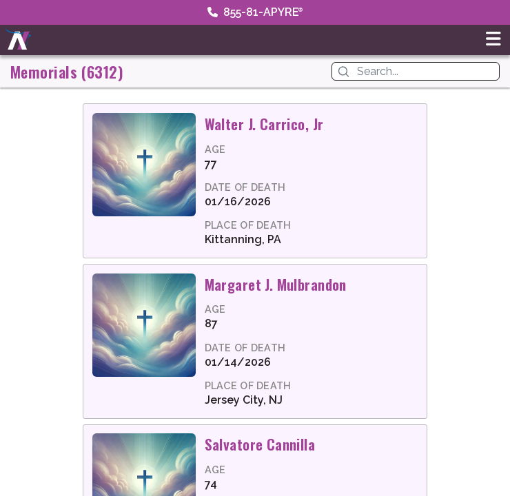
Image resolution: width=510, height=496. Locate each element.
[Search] (425, 71)
